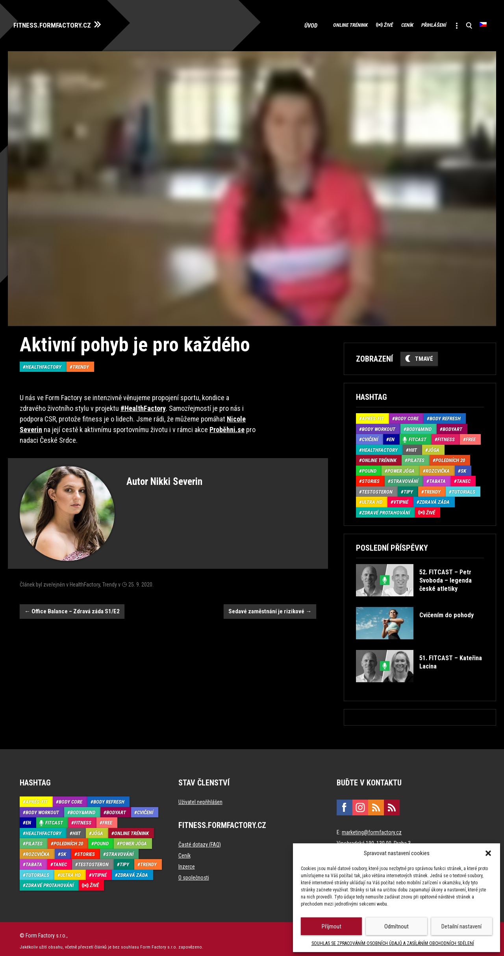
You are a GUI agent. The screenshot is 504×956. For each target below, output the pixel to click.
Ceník (381, 23)
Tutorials (463, 488)
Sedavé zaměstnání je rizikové (269, 607)
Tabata (437, 478)
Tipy (408, 488)
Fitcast (417, 436)
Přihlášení (418, 23)
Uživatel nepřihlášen (200, 798)
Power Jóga (401, 467)
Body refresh (445, 415)
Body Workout (378, 425)
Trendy (80, 363)
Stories (371, 478)
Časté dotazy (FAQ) (199, 841)
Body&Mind (419, 425)
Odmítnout (396, 926)
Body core (407, 415)
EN (392, 436)
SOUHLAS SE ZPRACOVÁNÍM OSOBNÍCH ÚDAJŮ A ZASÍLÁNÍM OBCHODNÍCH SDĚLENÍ (392, 943)
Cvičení (370, 436)
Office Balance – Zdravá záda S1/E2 (72, 607)
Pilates (416, 457)
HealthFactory (43, 363)
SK (463, 467)
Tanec (464, 478)
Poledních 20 (450, 457)
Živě (352, 23)
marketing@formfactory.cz (372, 829)
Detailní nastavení (461, 926)
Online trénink (304, 23)
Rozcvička (438, 467)
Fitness (446, 436)
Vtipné (400, 498)
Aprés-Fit (373, 415)
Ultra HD (372, 498)
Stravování (404, 478)
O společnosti (193, 874)
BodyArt (452, 425)
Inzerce (186, 863)
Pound (369, 467)
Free (471, 436)
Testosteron (377, 488)
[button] (488, 853)
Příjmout (331, 926)
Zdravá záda (434, 498)
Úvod (261, 23)
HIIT (413, 446)
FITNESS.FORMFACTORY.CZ (63, 23)
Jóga (433, 446)
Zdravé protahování (386, 509)
